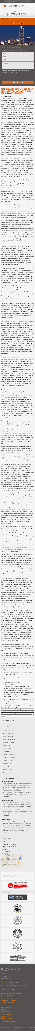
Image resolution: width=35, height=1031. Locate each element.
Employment (6, 745)
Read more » (6, 796)
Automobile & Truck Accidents (11, 727)
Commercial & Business (8, 998)
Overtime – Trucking (8, 760)
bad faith (10, 686)
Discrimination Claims (9, 742)
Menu (5, 19)
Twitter (22, 24)
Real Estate (6, 766)
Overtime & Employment (10, 757)
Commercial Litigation (9, 733)
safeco (22, 692)
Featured (17, 682)
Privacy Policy (13, 72)
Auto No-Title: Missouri (9, 724)
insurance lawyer (23, 688)
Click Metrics (21, 1027)
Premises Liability (8, 763)
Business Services (8, 730)
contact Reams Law (12, 648)
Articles (12, 682)
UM (23, 694)
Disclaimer (4, 72)
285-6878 (7, 851)
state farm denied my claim (14, 694)
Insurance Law (7, 751)
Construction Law (8, 736)
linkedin (16, 24)
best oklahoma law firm (20, 686)
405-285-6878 (19, 13)
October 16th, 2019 (6, 96)
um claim (26, 694)
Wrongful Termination (9, 772)
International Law (7, 1012)
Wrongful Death (7, 769)
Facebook (13, 24)
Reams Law (18, 5)
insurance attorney (14, 688)
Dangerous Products (9, 739)
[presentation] (16, 77)
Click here (3, 982)
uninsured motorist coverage (11, 696)
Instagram (19, 24)
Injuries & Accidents (8, 748)
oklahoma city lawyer (14, 692)
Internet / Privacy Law (9, 754)
